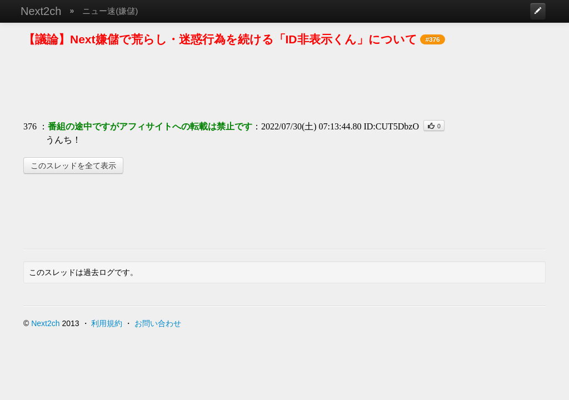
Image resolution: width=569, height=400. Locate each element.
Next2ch (41, 11)
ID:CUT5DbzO (391, 126)
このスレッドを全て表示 (73, 165)
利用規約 (106, 323)
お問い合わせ (157, 323)
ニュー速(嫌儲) (110, 11)
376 (30, 126)
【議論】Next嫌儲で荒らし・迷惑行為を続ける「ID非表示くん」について (220, 39)
